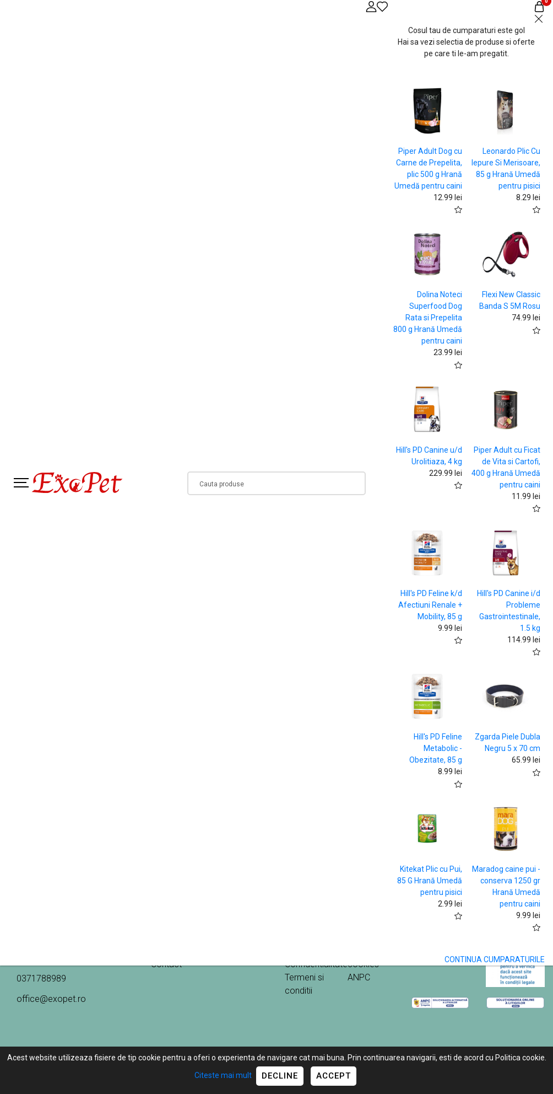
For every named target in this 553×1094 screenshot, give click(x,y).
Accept (333, 1076)
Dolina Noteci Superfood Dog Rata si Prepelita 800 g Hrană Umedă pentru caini (427, 317)
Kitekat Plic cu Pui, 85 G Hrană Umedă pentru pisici (429, 881)
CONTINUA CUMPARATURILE (494, 959)
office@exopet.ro (51, 999)
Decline (280, 1076)
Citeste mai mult (223, 1075)
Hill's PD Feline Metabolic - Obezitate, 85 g (435, 748)
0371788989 (41, 978)
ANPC (359, 977)
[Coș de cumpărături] (539, 6)
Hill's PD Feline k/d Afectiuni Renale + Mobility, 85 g (430, 605)
